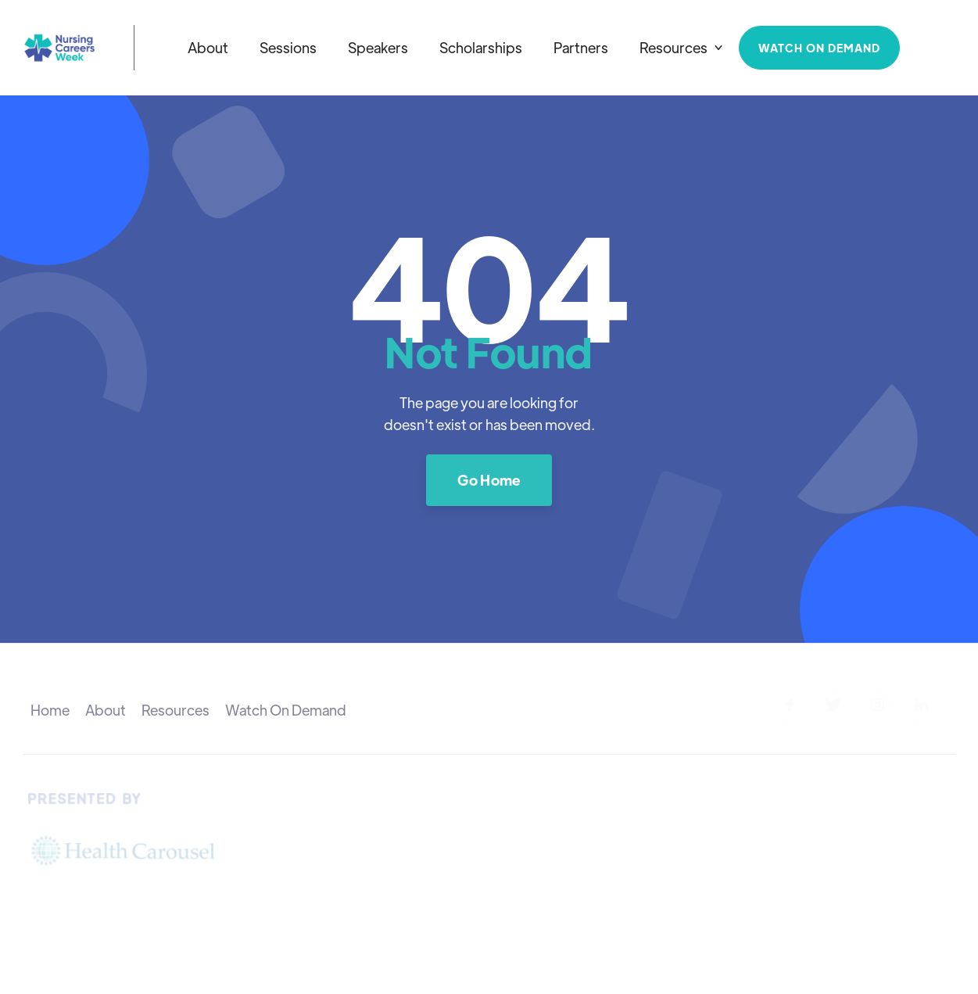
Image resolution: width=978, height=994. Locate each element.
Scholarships (480, 47)
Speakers (378, 47)
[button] (681, 47)
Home (50, 710)
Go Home (489, 480)
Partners (580, 47)
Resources (176, 710)
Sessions (288, 47)
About (208, 47)
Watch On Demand (285, 710)
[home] (59, 47)
